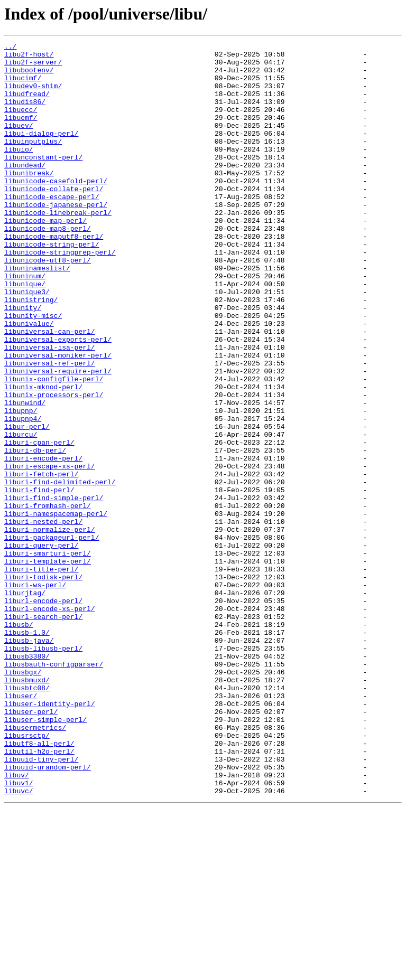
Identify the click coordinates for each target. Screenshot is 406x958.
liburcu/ (20, 513)
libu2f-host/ (29, 57)
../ (10, 47)
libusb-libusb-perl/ (43, 770)
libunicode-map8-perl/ (47, 266)
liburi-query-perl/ (41, 646)
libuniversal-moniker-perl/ (58, 418)
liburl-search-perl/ (43, 732)
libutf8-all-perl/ (39, 884)
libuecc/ (20, 123)
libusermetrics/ (35, 865)
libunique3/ (27, 342)
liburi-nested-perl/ (43, 618)
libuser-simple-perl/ (45, 855)
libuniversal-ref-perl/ (49, 428)
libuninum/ (24, 323)
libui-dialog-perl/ (41, 152)
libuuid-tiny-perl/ (41, 903)
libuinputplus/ (33, 161)
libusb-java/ (29, 760)
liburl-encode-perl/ (43, 713)
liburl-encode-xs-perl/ (49, 722)
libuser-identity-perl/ (49, 836)
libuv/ (16, 922)
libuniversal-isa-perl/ (49, 409)
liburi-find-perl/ (39, 580)
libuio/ (18, 171)
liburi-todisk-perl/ (43, 684)
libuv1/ (18, 931)
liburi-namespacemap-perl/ (55, 608)
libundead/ (24, 190)
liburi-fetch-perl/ (41, 561)
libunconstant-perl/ (43, 180)
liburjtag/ (24, 703)
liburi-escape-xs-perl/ (49, 551)
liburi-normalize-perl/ (49, 627)
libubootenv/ (29, 76)
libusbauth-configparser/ (53, 789)
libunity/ (22, 361)
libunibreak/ (29, 199)
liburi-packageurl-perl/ (51, 637)
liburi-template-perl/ (47, 665)
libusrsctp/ (27, 874)
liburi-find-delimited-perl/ (60, 570)
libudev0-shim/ (33, 95)
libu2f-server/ (33, 66)
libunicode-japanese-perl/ (55, 237)
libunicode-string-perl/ (51, 285)
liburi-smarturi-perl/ (47, 656)
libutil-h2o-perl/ (39, 893)
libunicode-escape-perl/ (51, 228)
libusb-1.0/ (27, 751)
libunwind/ (24, 475)
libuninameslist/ (37, 313)
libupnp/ (20, 485)
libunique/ (24, 332)
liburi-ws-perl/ (35, 694)
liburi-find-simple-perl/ (53, 589)
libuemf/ (20, 133)
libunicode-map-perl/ (45, 256)
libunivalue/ (29, 380)
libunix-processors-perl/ (53, 466)
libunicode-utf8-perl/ (47, 304)
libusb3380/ (27, 779)
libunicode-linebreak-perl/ (58, 247)
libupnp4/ (22, 494)
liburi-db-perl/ (35, 532)
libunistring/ (31, 351)
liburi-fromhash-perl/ (47, 599)
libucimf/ (22, 85)
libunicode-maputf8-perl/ (53, 275)
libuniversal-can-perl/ (49, 390)
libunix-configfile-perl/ (53, 447)
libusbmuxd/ (27, 808)
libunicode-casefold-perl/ (55, 209)
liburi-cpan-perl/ (39, 523)
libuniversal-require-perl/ (58, 437)
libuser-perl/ (31, 846)
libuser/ (20, 827)
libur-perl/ (27, 504)
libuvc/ (18, 941)
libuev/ (18, 142)
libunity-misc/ (33, 370)
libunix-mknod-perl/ (43, 456)
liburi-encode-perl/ (43, 542)
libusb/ (18, 741)
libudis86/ (24, 114)
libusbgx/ (22, 798)
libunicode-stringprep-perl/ (60, 294)
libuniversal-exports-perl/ (58, 399)
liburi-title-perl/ (41, 675)
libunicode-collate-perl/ (53, 218)
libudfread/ (27, 104)
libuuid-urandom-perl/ (47, 912)
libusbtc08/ (27, 817)
